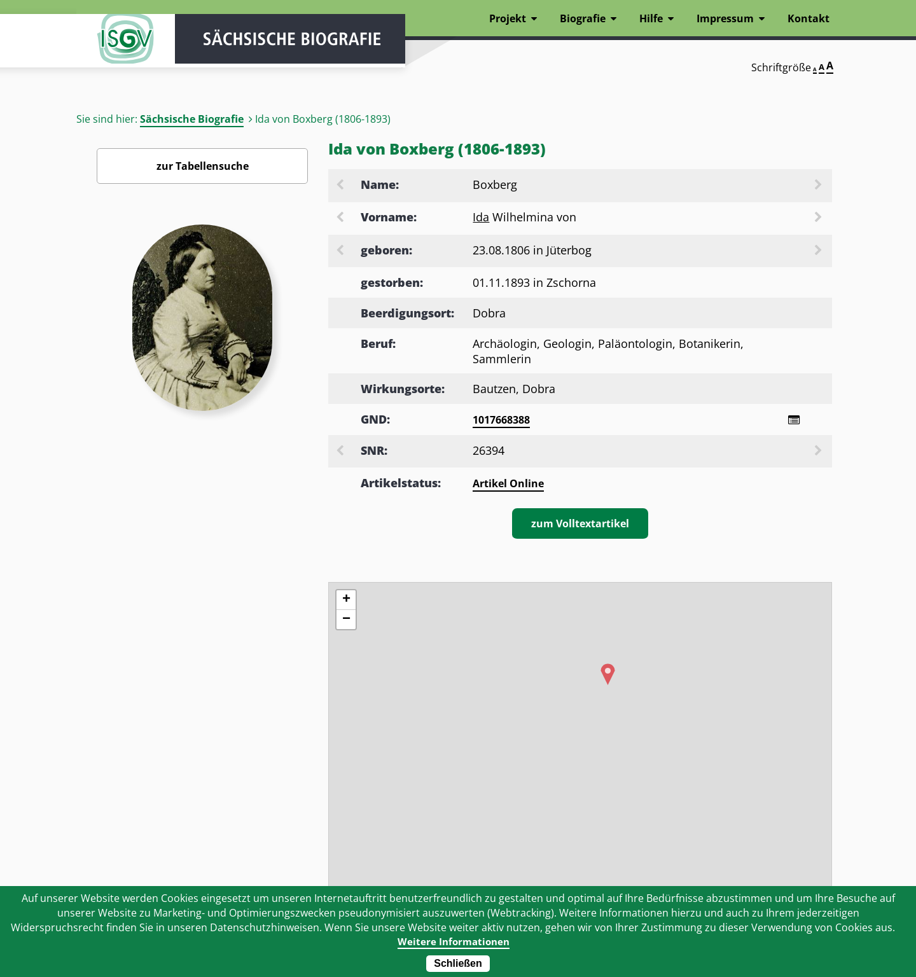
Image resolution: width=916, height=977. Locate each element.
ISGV (114, 46)
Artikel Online (508, 485)
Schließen (458, 963)
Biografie (583, 18)
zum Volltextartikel (580, 525)
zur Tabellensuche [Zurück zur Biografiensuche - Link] (202, 166)
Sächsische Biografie (192, 119)
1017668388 (501, 420)
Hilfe (651, 18)
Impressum (725, 18)
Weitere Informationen (453, 941)
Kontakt (808, 18)
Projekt (507, 18)
